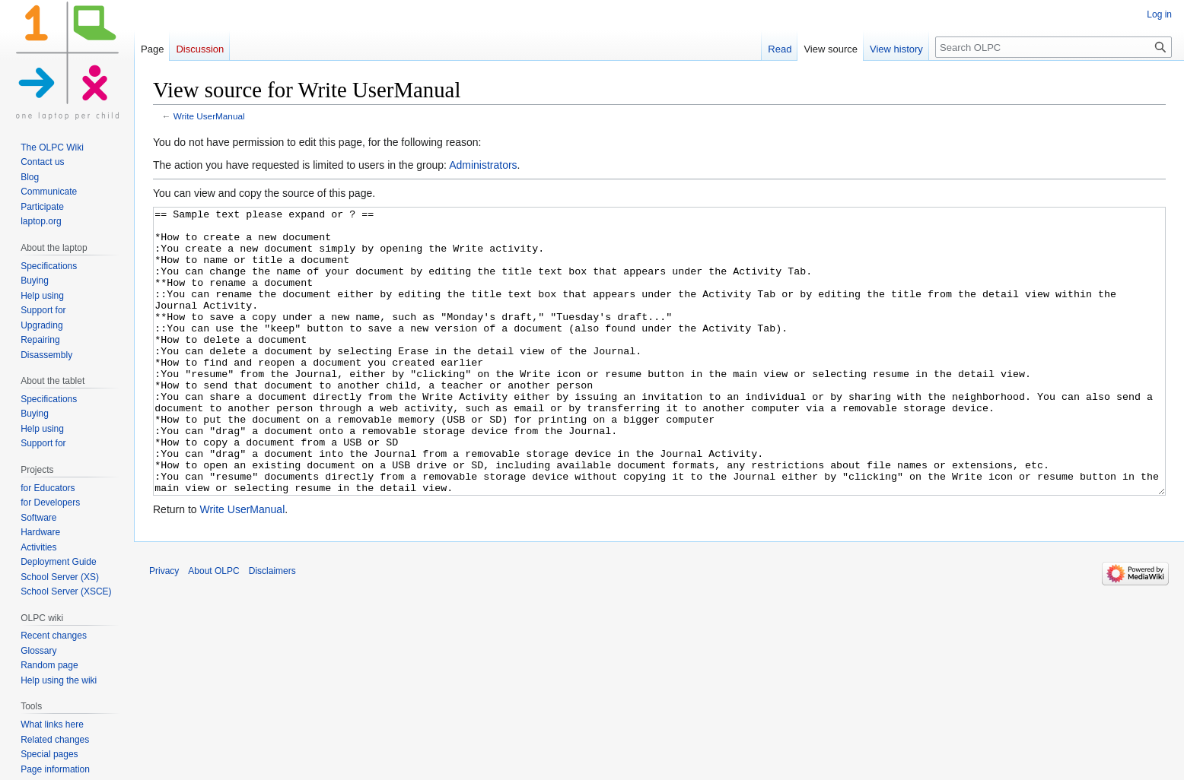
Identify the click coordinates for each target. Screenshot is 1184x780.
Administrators (483, 165)
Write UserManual (209, 116)
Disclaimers (272, 628)
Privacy (164, 628)
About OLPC (213, 628)
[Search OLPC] (1053, 47)
